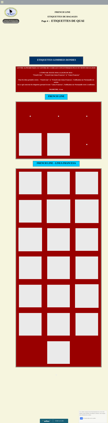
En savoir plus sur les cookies (89, 418)
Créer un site (59, 421)
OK (81, 418)
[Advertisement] (56, 42)
